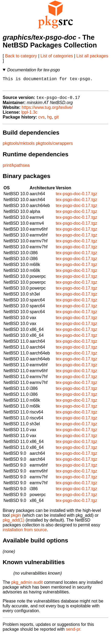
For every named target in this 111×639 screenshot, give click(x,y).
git (56, 120)
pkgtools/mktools (19, 146)
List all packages (92, 56)
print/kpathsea (16, 168)
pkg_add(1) (13, 523)
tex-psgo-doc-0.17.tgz (76, 196)
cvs (41, 120)
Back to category (21, 56)
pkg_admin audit (27, 585)
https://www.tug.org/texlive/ (47, 110)
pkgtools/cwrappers (54, 146)
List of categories (56, 56)
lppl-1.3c (29, 115)
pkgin (16, 518)
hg (49, 120)
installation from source (25, 532)
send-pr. (74, 632)
